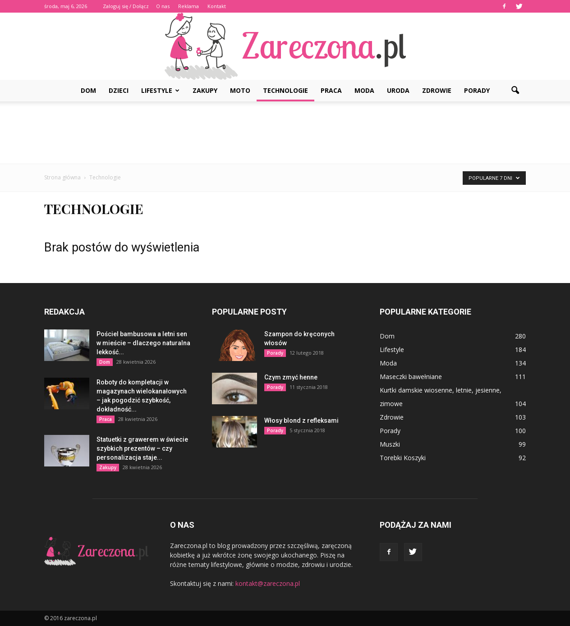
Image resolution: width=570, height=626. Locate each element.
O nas (163, 6)
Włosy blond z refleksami (301, 420)
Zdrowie (436, 90)
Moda (364, 90)
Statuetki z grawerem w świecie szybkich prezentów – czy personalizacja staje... (142, 448)
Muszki (390, 444)
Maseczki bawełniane (411, 376)
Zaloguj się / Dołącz (126, 6)
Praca (331, 90)
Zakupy (205, 90)
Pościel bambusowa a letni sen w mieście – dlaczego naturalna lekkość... (143, 343)
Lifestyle (160, 90)
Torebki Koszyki (403, 457)
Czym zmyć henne (290, 377)
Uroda (398, 90)
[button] (515, 90)
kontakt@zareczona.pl (267, 583)
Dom (88, 90)
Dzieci (119, 90)
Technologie (285, 90)
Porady (477, 90)
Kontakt (216, 6)
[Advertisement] (285, 132)
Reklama (188, 6)
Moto (240, 90)
